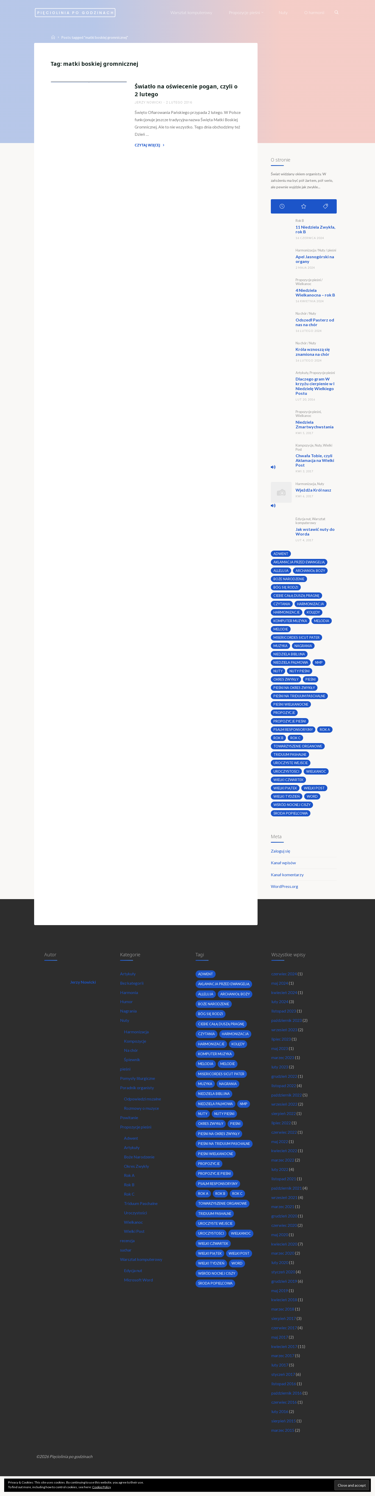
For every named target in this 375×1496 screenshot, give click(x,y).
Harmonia (129, 998)
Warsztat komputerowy (310, 521)
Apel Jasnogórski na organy (314, 260)
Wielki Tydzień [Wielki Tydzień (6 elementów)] (287, 799)
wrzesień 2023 (284, 1036)
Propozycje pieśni (73, 140)
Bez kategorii (132, 988)
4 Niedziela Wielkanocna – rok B (315, 293)
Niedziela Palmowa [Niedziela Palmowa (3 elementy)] (291, 664)
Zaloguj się (280, 855)
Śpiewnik (132, 1067)
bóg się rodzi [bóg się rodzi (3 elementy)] (285, 587)
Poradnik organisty (137, 1096)
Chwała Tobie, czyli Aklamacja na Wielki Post (314, 460)
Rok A (129, 1186)
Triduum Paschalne (141, 1215)
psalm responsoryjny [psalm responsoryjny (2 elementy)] (293, 732)
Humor (126, 1007)
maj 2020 (279, 1247)
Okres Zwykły (137, 1177)
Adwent (131, 1148)
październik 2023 (286, 1027)
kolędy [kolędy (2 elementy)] (314, 613)
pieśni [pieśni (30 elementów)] (312, 681)
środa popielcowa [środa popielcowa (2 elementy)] (290, 817)
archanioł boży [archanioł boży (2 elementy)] (310, 570)
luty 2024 (279, 1007)
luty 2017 (279, 1381)
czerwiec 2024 (284, 979)
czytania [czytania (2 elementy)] (282, 604)
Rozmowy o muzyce (142, 1117)
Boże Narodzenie (139, 1167)
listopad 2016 (283, 1400)
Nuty (321, 251)
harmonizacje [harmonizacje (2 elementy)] (286, 613)
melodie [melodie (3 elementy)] (280, 630)
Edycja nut (302, 519)
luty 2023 (279, 1075)
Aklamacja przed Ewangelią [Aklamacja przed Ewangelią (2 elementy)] (299, 562)
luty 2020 (279, 1276)
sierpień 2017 (283, 1333)
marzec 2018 (283, 1323)
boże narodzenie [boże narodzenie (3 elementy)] (289, 579)
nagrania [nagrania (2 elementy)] (304, 647)
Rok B (299, 222)
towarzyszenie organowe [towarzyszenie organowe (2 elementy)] (298, 749)
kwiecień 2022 (284, 1161)
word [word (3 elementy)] (313, 799)
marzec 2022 (283, 1170)
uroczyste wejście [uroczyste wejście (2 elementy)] (291, 766)
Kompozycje (304, 445)
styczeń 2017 (283, 1390)
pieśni (331, 251)
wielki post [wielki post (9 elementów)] (315, 791)
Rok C (129, 1205)
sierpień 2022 (283, 1122)
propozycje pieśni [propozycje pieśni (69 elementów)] (290, 723)
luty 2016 (279, 1429)
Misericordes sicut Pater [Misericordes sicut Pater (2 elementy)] (296, 638)
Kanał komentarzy (287, 878)
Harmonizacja (305, 251)
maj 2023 (279, 1055)
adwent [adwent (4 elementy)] (281, 553)
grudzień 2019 (284, 1295)
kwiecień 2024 (284, 998)
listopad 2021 (283, 1189)
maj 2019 (279, 1304)
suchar (126, 1263)
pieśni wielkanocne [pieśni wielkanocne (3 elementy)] (291, 706)
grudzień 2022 (284, 1084)
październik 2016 (286, 1410)
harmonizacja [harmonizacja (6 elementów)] (311, 604)
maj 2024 (279, 988)
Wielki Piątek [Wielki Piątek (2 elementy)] (285, 791)
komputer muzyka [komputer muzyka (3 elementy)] (290, 621)
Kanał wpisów (283, 867)
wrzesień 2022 (284, 1113)
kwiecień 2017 (284, 1362)
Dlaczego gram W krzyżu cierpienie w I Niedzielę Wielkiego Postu (314, 386)
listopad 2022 (283, 1094)
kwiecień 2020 (284, 1256)
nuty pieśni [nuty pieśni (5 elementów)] (300, 672)
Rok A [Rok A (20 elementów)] (326, 732)
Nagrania (128, 1017)
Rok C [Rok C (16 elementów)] (295, 740)
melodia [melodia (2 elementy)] (322, 621)
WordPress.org (284, 890)
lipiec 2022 (281, 1132)
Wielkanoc (303, 285)
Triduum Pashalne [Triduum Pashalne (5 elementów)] (290, 757)
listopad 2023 (283, 1017)
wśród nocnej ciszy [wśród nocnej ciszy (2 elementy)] (292, 808)
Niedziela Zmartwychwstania (314, 424)
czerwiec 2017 (284, 1342)
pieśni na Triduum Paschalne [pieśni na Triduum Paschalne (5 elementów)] (299, 698)
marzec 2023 (283, 1065)
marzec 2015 (283, 1448)
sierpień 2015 (283, 1438)
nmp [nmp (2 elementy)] (319, 664)
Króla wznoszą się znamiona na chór (312, 352)
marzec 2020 (283, 1266)
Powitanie (129, 1127)
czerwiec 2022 (284, 1141)
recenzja (127, 1253)
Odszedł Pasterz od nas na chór (314, 323)
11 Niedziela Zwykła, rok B (315, 230)
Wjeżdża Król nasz (313, 489)
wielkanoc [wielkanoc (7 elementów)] (317, 774)
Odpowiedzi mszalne (143, 1107)
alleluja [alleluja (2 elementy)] (280, 570)
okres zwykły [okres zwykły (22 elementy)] (286, 681)
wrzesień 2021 (284, 1209)
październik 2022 (286, 1103)
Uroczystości (109, 140)
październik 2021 (286, 1199)
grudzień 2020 (284, 1228)
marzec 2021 (283, 1218)
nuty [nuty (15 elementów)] (278, 672)
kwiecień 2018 (284, 1314)
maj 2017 (279, 1352)
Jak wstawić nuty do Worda (314, 531)
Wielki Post (134, 1243)
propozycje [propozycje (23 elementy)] (284, 715)
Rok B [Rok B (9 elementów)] (278, 740)
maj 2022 (279, 1151)
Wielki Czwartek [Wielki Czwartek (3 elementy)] (288, 783)
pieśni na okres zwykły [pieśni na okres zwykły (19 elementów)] (295, 689)
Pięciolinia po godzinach (88, 12)
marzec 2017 (283, 1371)
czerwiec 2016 (284, 1419)
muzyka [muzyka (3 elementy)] (280, 647)
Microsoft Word (139, 1293)
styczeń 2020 (283, 1285)
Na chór (301, 314)
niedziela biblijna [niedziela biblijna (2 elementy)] (289, 655)
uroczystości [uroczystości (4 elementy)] (286, 774)
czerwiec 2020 (284, 1237)
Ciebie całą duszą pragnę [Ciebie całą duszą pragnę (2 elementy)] (296, 596)
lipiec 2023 (281, 1046)
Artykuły (301, 373)
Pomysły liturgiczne (138, 1086)
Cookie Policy (101, 1487)
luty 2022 (279, 1180)
